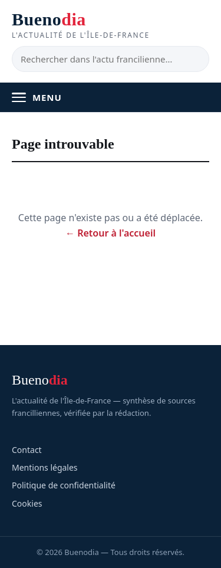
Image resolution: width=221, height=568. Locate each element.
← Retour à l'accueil (110, 232)
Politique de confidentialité (64, 485)
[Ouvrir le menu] (110, 97)
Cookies (27, 503)
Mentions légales (45, 467)
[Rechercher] (110, 59)
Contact (27, 449)
